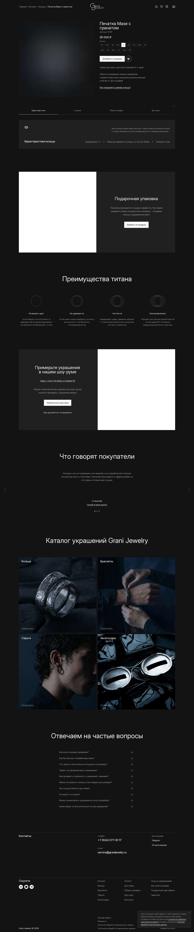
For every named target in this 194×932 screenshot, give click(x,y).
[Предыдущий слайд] (5, 485)
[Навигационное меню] (173, 7)
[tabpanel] (97, 127)
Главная (22, 6)
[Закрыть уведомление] (189, 912)
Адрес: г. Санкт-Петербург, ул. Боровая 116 (57, 377)
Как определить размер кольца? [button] (115, 87)
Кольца (42, 6)
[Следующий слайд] (189, 485)
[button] (156, 6)
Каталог (32, 6)
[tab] (38, 107)
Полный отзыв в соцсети (97, 501)
